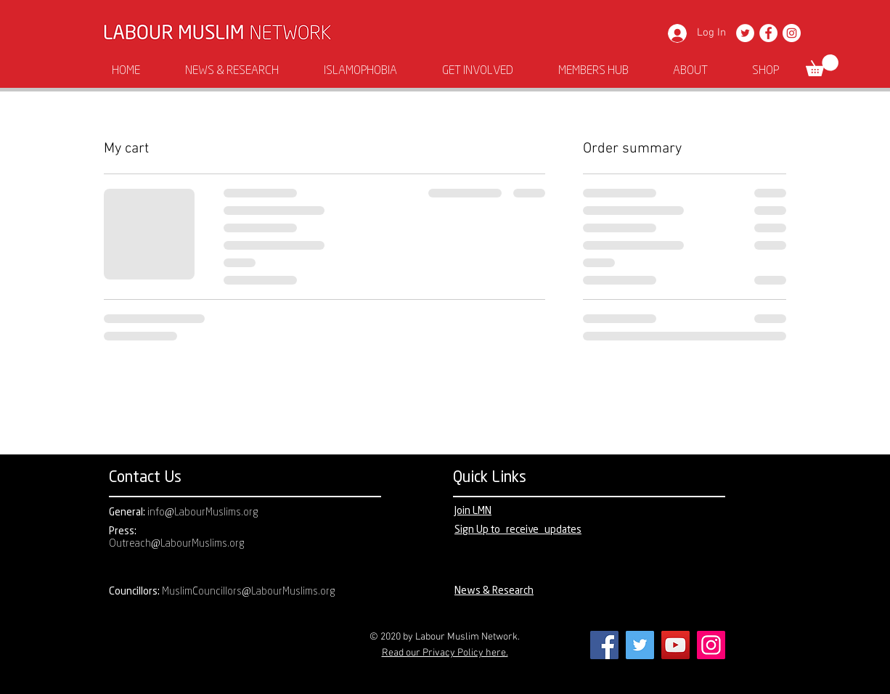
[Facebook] (768, 33)
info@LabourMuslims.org (202, 513)
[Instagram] (792, 33)
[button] (822, 65)
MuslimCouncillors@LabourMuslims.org (248, 592)
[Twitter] (745, 33)
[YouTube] (675, 645)
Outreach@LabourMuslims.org (177, 544)
